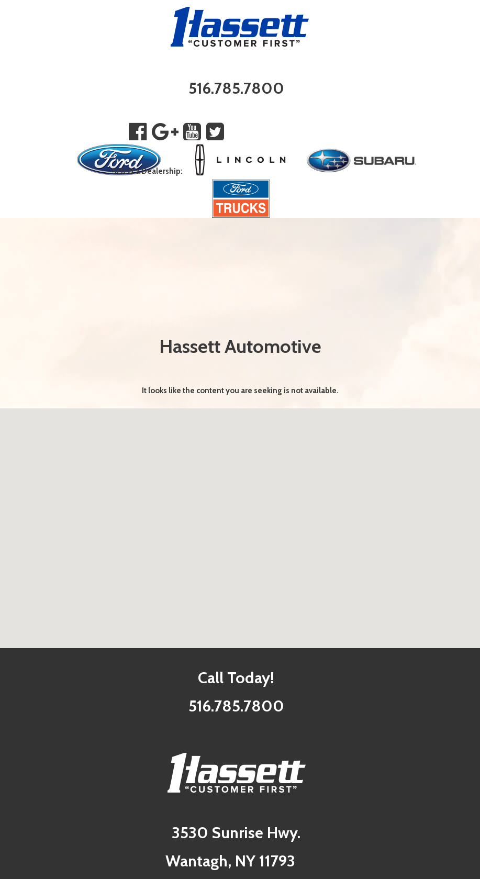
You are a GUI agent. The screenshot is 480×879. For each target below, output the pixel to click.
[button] (240, 518)
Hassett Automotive (240, 346)
